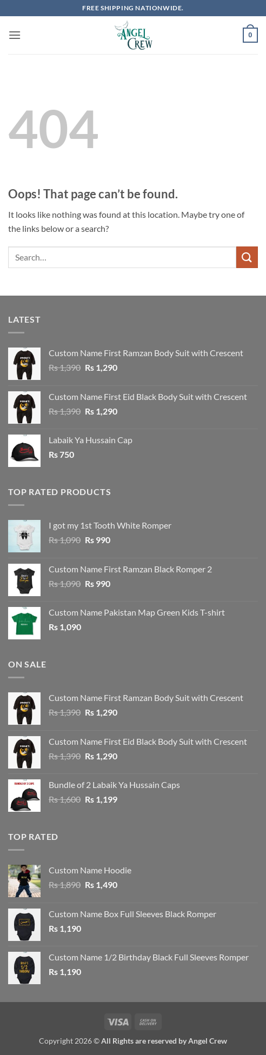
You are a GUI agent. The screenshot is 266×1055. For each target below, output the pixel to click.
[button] (14, 35)
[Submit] (247, 257)
